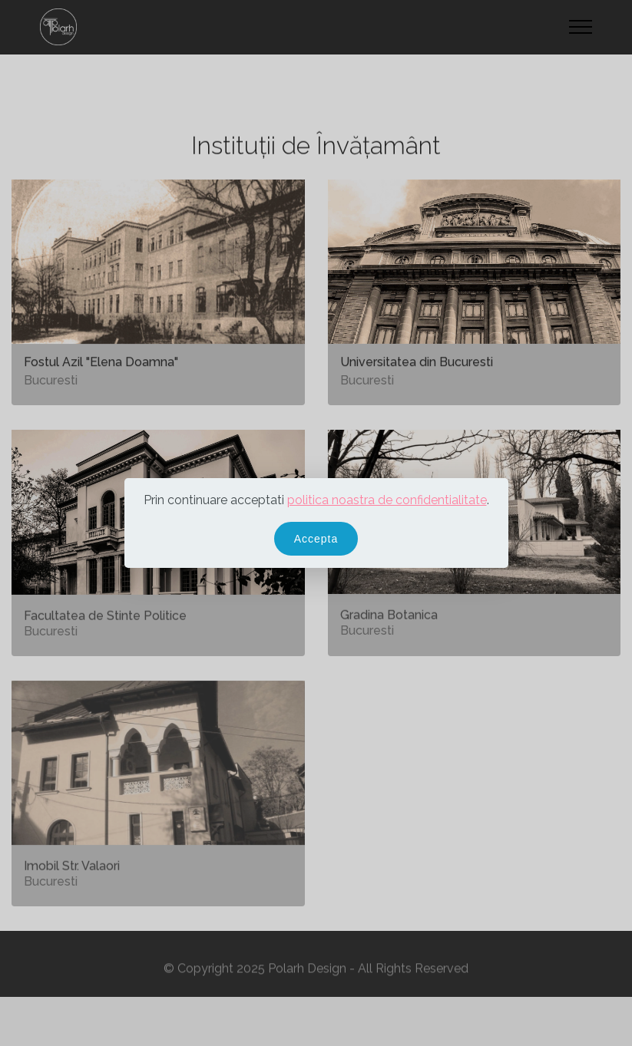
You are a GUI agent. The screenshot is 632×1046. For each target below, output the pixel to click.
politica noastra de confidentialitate (387, 500)
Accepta (316, 539)
